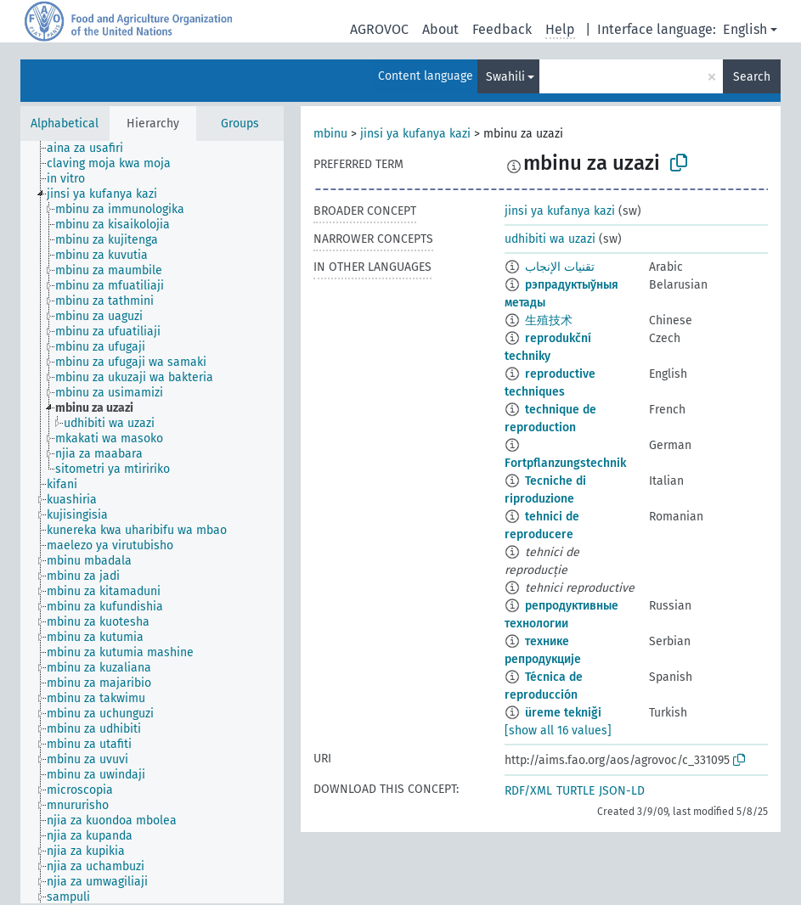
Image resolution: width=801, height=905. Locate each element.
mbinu (330, 133)
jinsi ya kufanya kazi (415, 133)
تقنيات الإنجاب (560, 267)
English (745, 29)
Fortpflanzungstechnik (565, 463)
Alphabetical (65, 123)
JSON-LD (622, 791)
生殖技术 (549, 320)
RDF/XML (528, 791)
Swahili (505, 77)
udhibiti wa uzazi (550, 239)
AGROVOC (379, 29)
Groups (240, 123)
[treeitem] (92, 148)
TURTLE (575, 791)
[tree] (152, 522)
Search (751, 77)
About (440, 29)
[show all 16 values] (558, 730)
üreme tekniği (563, 712)
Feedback (502, 29)
